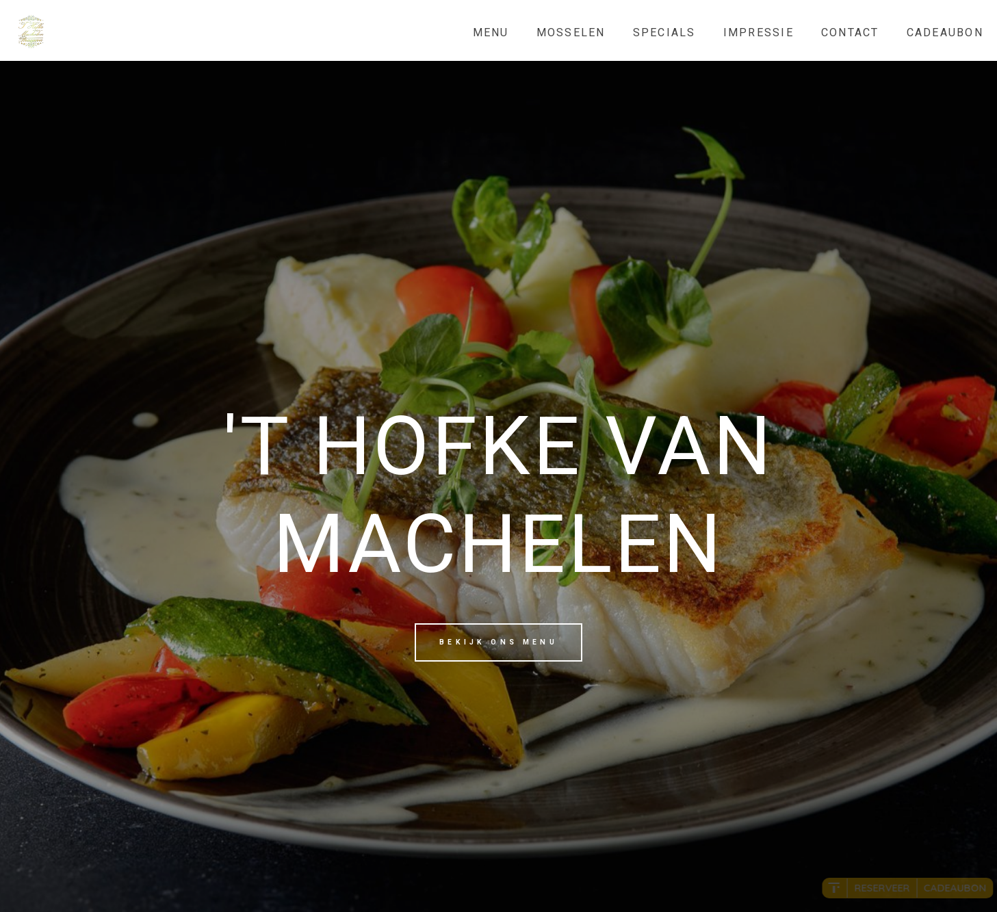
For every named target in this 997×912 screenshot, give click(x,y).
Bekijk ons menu (498, 642)
